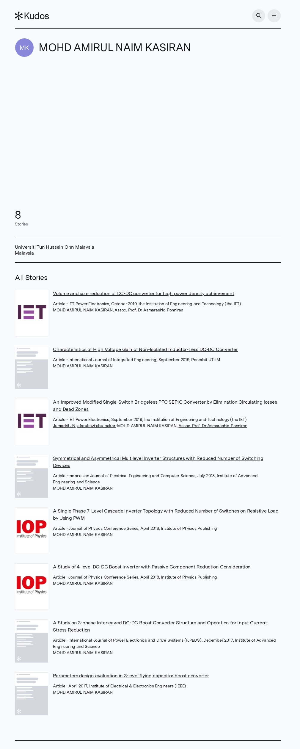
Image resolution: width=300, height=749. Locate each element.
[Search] (258, 15)
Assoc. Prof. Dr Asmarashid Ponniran (148, 310)
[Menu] (274, 15)
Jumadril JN (64, 425)
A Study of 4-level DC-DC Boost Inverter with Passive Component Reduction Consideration (152, 567)
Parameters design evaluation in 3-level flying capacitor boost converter (131, 676)
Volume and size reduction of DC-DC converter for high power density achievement (143, 293)
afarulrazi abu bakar (96, 425)
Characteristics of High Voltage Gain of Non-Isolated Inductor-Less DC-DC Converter (145, 349)
